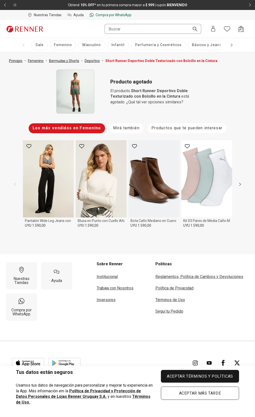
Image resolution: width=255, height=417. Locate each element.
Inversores (106, 299)
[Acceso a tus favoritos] (227, 29)
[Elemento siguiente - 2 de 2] (250, 5)
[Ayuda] (56, 275)
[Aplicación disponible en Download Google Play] (64, 363)
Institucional (107, 276)
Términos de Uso (170, 299)
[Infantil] (118, 45)
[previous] (15, 184)
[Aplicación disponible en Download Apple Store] (28, 363)
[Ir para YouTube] (209, 363)
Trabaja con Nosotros (115, 288)
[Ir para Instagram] (195, 363)
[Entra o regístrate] (213, 29)
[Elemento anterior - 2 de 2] (5, 5)
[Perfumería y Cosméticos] (158, 45)
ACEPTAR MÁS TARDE (200, 393)
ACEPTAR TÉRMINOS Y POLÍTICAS (200, 376)
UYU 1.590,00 (35, 225)
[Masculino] (91, 45)
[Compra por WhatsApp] (21, 307)
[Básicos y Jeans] (207, 45)
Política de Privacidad (174, 288)
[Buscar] (193, 29)
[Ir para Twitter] (237, 363)
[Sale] (39, 45)
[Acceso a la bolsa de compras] (241, 29)
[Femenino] (63, 45)
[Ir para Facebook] (223, 363)
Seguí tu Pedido (169, 311)
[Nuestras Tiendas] (21, 275)
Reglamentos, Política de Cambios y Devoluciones (199, 276)
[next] (240, 184)
